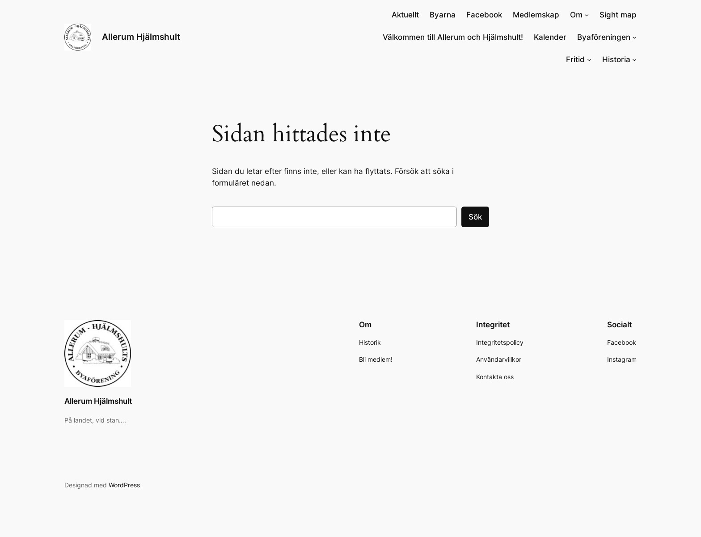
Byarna (443, 14)
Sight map (618, 14)
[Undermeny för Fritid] (589, 59)
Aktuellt (405, 14)
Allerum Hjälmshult (141, 36)
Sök (475, 216)
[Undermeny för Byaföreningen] (634, 37)
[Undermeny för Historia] (634, 59)
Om (576, 14)
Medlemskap (536, 14)
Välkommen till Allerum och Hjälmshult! (453, 37)
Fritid (575, 59)
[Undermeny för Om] (586, 15)
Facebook (484, 14)
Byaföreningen (603, 37)
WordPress (124, 485)
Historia (616, 59)
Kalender (550, 37)
